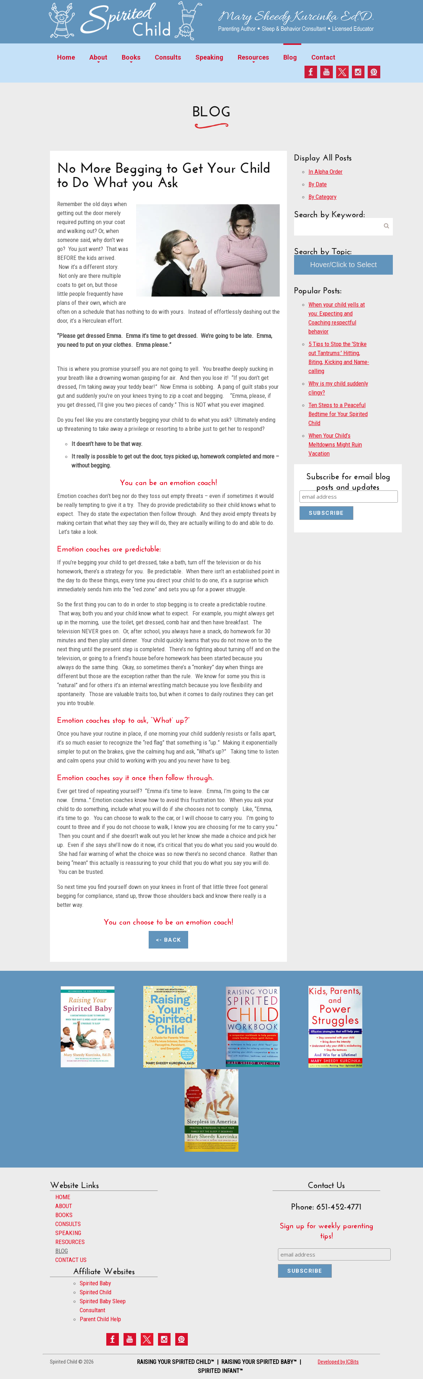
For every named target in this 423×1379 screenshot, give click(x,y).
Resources (253, 57)
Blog (290, 57)
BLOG (61, 1250)
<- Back (168, 940)
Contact (323, 57)
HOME (62, 1197)
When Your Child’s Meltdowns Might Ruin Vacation (335, 444)
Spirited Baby (95, 1283)
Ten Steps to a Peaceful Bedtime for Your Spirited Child (338, 414)
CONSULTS (68, 1223)
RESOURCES (70, 1241)
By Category (322, 196)
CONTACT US (71, 1259)
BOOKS (64, 1215)
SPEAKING (68, 1232)
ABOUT (63, 1206)
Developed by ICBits (338, 1362)
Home (66, 57)
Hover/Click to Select (343, 265)
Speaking (209, 57)
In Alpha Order (325, 171)
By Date (317, 184)
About (98, 57)
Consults (168, 57)
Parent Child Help (100, 1319)
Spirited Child (95, 1292)
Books (131, 57)
